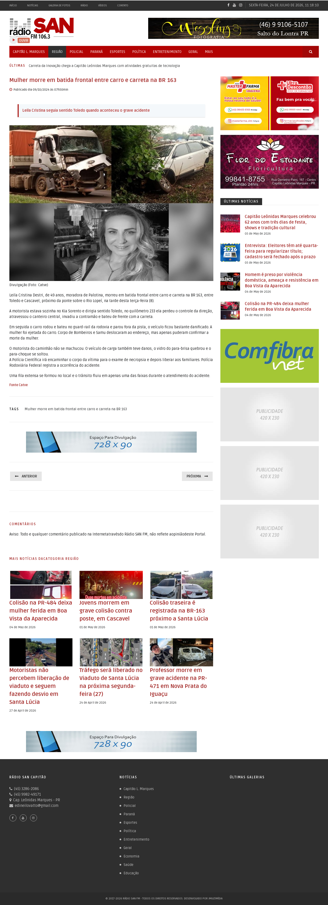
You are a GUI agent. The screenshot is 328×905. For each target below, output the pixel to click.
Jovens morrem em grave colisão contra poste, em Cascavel (105, 610)
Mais (209, 52)
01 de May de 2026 (92, 627)
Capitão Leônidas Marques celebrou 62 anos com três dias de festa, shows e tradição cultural (280, 222)
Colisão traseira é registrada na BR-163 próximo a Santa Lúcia (179, 610)
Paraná (96, 52)
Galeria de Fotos (59, 5)
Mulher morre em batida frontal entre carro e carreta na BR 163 (76, 409)
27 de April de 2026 (22, 711)
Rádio (84, 5)
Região (57, 52)
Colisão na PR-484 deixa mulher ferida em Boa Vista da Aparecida (40, 610)
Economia (131, 856)
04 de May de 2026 (22, 627)
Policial (76, 52)
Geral (193, 52)
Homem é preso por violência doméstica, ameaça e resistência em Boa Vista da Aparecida (281, 280)
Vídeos (102, 5)
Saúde (128, 865)
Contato (122, 5)
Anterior (29, 476)
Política (139, 52)
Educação (131, 873)
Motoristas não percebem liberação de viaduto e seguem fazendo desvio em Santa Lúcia (39, 686)
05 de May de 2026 (258, 234)
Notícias (32, 5)
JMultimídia (215, 898)
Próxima (194, 476)
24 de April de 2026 (92, 703)
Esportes (117, 52)
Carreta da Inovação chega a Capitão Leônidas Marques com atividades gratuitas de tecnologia (104, 66)
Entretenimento (167, 52)
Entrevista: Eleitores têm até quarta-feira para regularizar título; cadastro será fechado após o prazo (281, 251)
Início (13, 5)
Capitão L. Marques (29, 52)
